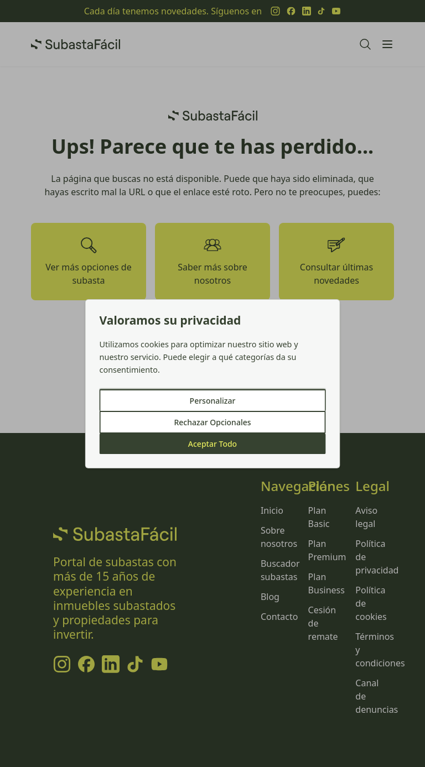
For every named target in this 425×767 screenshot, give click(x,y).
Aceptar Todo (212, 444)
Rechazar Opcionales (212, 422)
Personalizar (213, 400)
